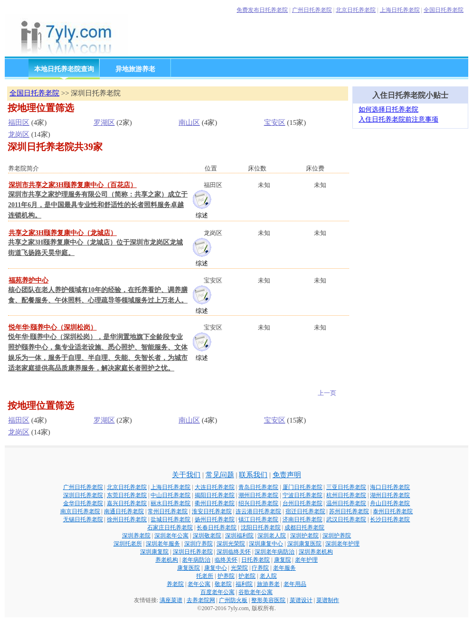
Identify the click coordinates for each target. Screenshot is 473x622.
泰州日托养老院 (393, 511)
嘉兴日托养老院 (127, 503)
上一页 (327, 392)
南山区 (189, 122)
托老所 (204, 576)
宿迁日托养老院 (305, 511)
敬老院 (223, 584)
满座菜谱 (171, 600)
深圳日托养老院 (83, 495)
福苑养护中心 (28, 280)
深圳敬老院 (207, 535)
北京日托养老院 (356, 10)
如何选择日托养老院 (388, 109)
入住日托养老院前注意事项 (398, 119)
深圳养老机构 (316, 551)
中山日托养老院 (170, 495)
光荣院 (239, 568)
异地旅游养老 (135, 69)
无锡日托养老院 (83, 519)
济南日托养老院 (302, 519)
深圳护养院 (336, 535)
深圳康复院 (154, 551)
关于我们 (186, 475)
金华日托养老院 (83, 503)
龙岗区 (18, 134)
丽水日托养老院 (170, 503)
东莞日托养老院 (127, 495)
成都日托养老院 (304, 527)
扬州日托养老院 (215, 519)
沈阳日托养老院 (261, 527)
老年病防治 (196, 559)
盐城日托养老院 (170, 519)
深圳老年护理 (342, 543)
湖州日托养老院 (390, 495)
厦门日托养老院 (302, 487)
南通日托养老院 (124, 511)
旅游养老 (268, 584)
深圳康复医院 (304, 543)
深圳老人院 (271, 535)
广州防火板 (233, 600)
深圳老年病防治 (274, 551)
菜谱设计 (301, 600)
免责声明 (287, 475)
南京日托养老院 (80, 511)
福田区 (18, 122)
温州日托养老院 (346, 503)
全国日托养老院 (444, 10)
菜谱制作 (327, 600)
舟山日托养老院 (390, 503)
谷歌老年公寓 (255, 592)
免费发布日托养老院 (262, 10)
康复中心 (215, 568)
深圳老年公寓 (171, 535)
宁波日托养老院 (302, 495)
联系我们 (253, 475)
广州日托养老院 (312, 10)
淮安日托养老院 (212, 511)
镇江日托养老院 (258, 519)
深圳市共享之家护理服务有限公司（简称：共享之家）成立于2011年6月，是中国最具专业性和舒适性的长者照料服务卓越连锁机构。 (98, 205)
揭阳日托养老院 (215, 495)
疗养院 (260, 568)
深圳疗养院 (198, 543)
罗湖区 (104, 122)
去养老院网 (201, 600)
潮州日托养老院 (258, 495)
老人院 (268, 576)
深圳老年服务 (163, 543)
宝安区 (274, 122)
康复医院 (188, 568)
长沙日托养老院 (390, 519)
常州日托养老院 (168, 511)
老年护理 (306, 559)
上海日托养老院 (400, 10)
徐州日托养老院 (127, 519)
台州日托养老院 (302, 503)
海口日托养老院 (390, 487)
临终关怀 (226, 559)
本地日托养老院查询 (64, 69)
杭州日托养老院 (346, 495)
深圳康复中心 (266, 543)
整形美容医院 (268, 600)
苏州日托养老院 (349, 511)
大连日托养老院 (215, 487)
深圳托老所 (128, 543)
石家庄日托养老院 (170, 527)
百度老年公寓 (217, 592)
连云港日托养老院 (258, 511)
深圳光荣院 (231, 543)
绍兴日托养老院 (258, 503)
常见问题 (220, 475)
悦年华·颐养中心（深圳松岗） (53, 327)
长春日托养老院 (216, 527)
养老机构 (166, 559)
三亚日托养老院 (346, 487)
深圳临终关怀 (234, 551)
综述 (202, 215)
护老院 (246, 576)
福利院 (244, 584)
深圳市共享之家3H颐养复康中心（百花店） (73, 184)
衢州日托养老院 (215, 503)
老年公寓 (199, 584)
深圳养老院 (136, 535)
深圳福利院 (239, 535)
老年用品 (295, 584)
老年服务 (284, 568)
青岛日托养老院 (258, 487)
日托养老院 (255, 559)
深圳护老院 (304, 535)
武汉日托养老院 (346, 519)
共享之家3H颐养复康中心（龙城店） (63, 232)
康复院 (282, 559)
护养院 (226, 576)
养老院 (175, 584)
